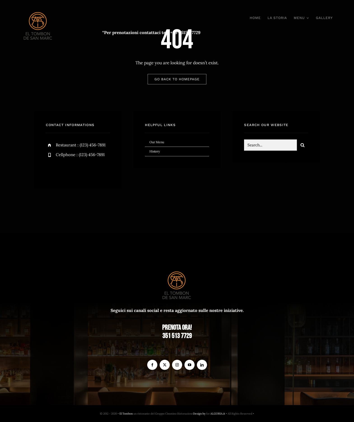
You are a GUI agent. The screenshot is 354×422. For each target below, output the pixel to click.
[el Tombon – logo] (38, 11)
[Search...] (270, 145)
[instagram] (76, 170)
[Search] (302, 145)
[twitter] (63, 170)
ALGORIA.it (217, 413)
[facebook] (51, 170)
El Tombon (126, 413)
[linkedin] (202, 365)
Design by (199, 413)
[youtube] (189, 365)
